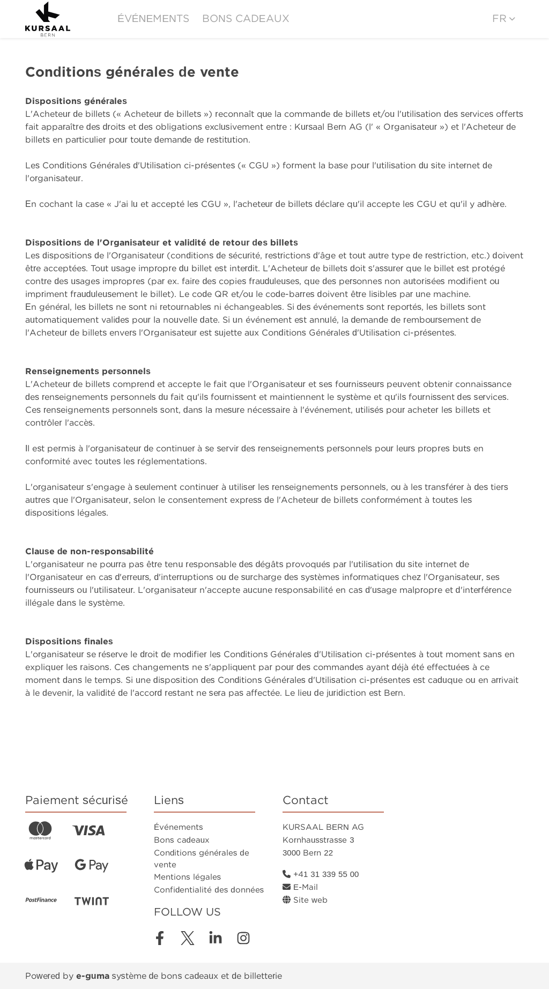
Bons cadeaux (246, 18)
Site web (305, 900)
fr (499, 18)
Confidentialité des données (209, 890)
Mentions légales (187, 877)
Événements (153, 18)
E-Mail (300, 887)
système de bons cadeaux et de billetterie (179, 976)
